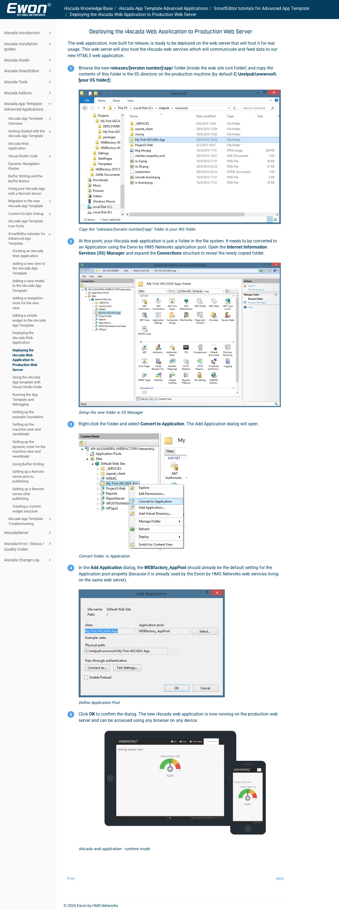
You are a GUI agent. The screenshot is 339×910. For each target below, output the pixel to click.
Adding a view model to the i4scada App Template (28, 286)
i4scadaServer (28, 533)
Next (280, 878)
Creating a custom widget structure (26, 508)
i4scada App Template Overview (30, 121)
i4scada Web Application (18, 146)
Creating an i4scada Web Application (27, 253)
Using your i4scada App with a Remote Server (26, 191)
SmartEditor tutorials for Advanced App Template (30, 238)
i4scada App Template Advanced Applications (28, 106)
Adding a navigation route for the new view (27, 303)
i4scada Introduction (28, 33)
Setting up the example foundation (27, 414)
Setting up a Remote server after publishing (28, 494)
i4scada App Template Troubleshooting (30, 521)
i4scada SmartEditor (28, 71)
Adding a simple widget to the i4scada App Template (29, 320)
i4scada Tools (28, 82)
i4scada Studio (28, 60)
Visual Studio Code (30, 156)
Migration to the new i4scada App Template (30, 203)
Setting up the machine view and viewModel (26, 429)
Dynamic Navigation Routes (23, 166)
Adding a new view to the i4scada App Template (28, 268)
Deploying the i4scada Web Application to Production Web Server (24, 360)
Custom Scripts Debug (30, 214)
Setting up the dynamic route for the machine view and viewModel (29, 449)
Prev (71, 878)
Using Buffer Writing (28, 464)
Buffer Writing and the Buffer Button (25, 178)
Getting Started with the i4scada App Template (30, 133)
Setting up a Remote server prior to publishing (28, 476)
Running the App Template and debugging (25, 399)
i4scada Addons (28, 93)
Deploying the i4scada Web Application (23, 338)
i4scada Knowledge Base (88, 8)
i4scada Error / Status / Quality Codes (28, 546)
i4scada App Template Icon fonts (25, 223)
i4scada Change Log (28, 560)
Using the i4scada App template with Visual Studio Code (27, 382)
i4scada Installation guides (28, 46)
